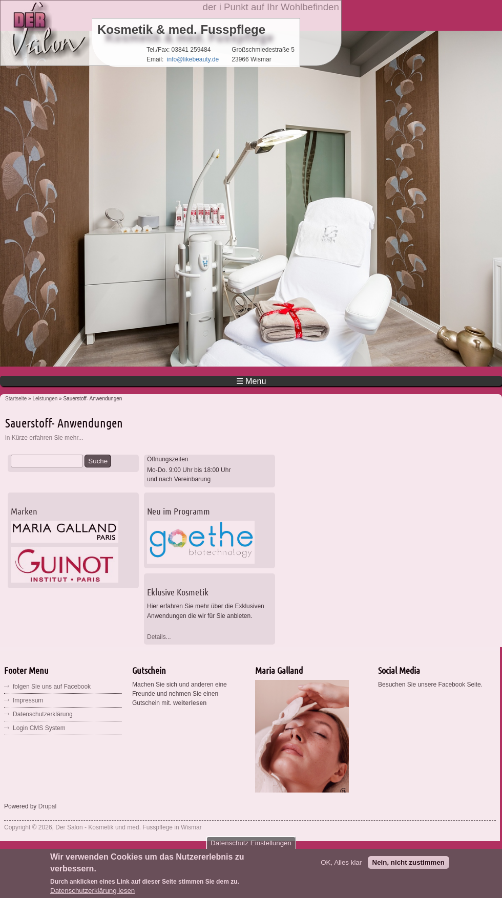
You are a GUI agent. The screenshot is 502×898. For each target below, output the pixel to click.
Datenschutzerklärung (43, 714)
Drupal (47, 806)
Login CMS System (39, 728)
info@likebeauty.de (193, 59)
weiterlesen (189, 703)
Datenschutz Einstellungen (251, 848)
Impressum (28, 700)
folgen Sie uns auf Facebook (52, 686)
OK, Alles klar (341, 867)
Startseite (16, 398)
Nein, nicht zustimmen (408, 867)
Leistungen (44, 398)
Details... (159, 636)
